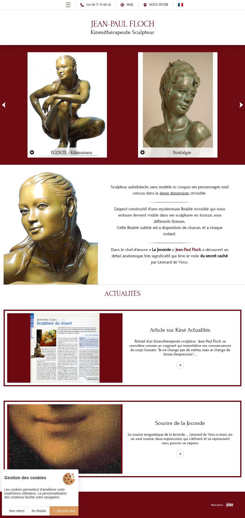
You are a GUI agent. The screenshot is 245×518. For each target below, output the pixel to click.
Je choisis (38, 511)
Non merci (14, 511)
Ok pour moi (64, 511)
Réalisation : (222, 505)
